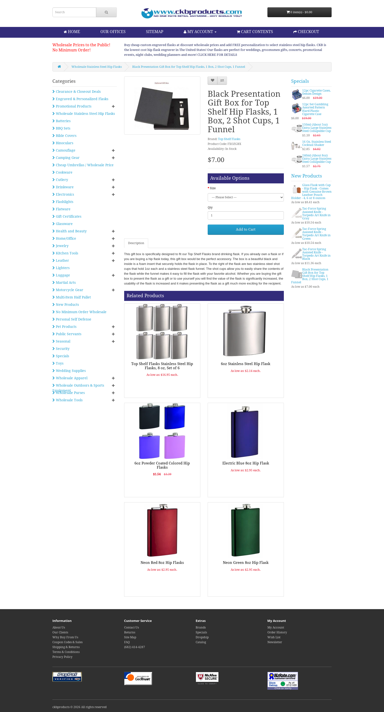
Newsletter (274, 642)
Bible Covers (64, 136)
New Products (65, 305)
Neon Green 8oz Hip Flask (246, 562)
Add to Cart (245, 229)
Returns (129, 632)
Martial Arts (64, 283)
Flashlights (62, 202)
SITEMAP (154, 31)
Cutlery (60, 180)
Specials (60, 356)
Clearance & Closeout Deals (76, 92)
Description (136, 243)
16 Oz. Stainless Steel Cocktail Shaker (316, 143)
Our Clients (60, 632)
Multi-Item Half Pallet (71, 297)
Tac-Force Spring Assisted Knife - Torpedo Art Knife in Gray (316, 213)
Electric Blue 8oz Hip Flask (245, 463)
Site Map (130, 637)
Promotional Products (71, 106)
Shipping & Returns (66, 647)
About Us (58, 627)
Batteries (61, 121)
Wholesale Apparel (69, 378)
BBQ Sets (61, 128)
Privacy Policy (62, 657)
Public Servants (66, 334)
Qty (210, 207)
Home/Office (64, 238)
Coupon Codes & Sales (67, 642)
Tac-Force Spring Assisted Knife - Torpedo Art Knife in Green (316, 233)
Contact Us (131, 627)
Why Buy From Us (65, 637)
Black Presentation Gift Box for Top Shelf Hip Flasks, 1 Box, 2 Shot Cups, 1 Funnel (188, 67)
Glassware (62, 224)
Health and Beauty (69, 231)
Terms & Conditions (66, 652)
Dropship (202, 637)
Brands (201, 627)
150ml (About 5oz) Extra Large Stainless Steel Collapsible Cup (316, 128)
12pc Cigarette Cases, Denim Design (316, 92)
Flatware (61, 209)
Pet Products (64, 327)
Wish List (273, 637)
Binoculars (62, 143)
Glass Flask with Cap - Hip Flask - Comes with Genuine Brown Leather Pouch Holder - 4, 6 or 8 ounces (311, 191)
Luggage (61, 275)
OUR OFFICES (113, 31)
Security (61, 349)
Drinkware (63, 187)
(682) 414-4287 (134, 647)
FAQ (127, 642)
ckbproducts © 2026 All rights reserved (79, 707)
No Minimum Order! (71, 50)
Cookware (62, 172)
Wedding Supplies (69, 371)
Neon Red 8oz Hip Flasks (162, 562)
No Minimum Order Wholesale (79, 312)
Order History (277, 632)
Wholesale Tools (67, 400)
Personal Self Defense (71, 319)
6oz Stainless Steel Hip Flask (245, 364)
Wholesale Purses (68, 393)
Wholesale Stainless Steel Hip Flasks (97, 67)
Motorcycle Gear (67, 290)
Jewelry (60, 246)
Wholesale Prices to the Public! (81, 45)
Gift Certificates (66, 216)
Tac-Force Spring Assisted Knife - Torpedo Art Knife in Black (316, 254)
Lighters (61, 268)
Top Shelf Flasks (229, 139)
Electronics (63, 194)
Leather (60, 260)
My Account (275, 627)
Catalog (201, 642)
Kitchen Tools (65, 253)
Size (213, 188)
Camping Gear (66, 158)
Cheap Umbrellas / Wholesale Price (83, 165)
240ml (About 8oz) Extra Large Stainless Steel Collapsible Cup (316, 159)
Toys (57, 363)
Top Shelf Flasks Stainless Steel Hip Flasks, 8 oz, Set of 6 (162, 366)
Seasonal (61, 341)
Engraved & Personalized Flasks (80, 99)
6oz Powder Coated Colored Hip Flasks (162, 465)
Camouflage (63, 150)
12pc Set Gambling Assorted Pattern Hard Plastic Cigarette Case (315, 109)
